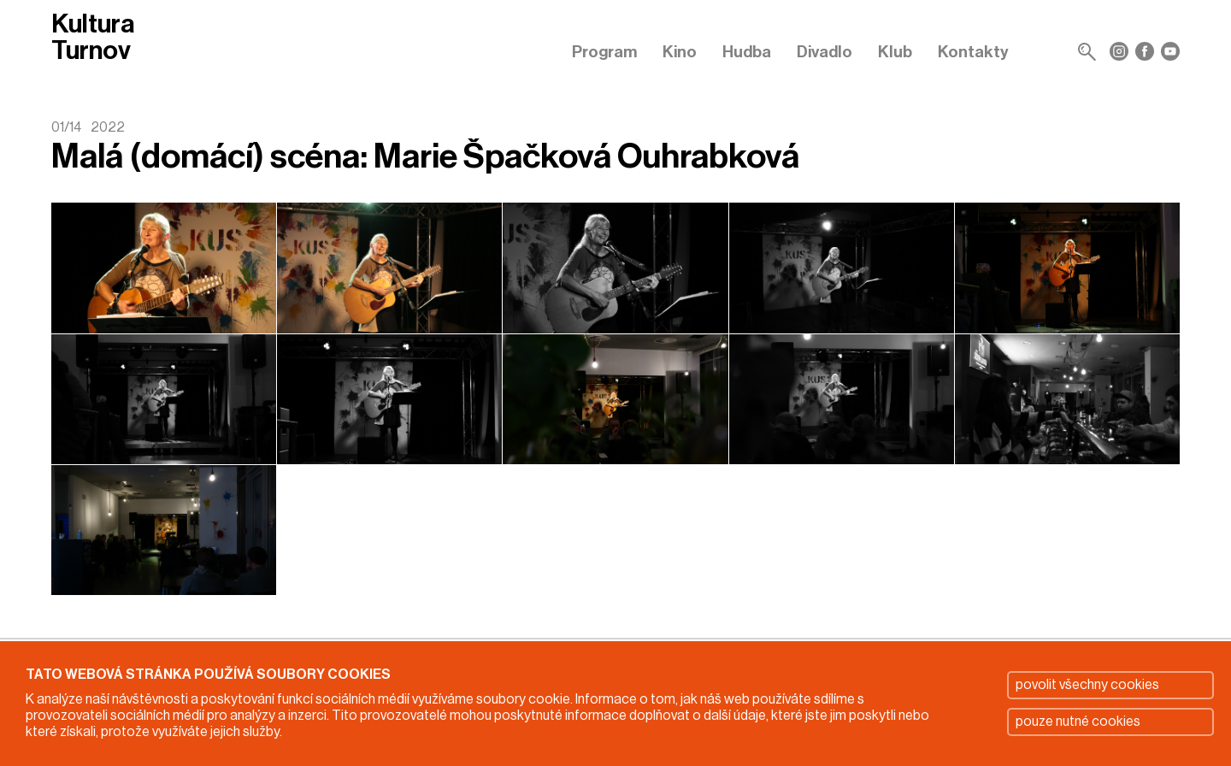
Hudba (746, 52)
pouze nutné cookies (1078, 721)
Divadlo (824, 52)
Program (604, 52)
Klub (895, 52)
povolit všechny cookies (1087, 685)
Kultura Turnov (92, 37)
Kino (680, 52)
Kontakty (973, 52)
